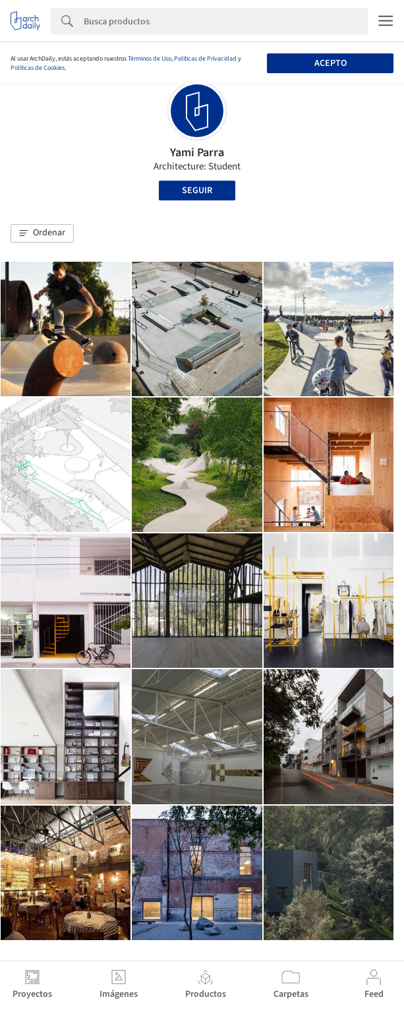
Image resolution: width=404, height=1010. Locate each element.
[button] (42, 233)
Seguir (197, 190)
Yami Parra (197, 152)
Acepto (330, 63)
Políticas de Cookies (38, 68)
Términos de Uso (149, 58)
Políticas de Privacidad (205, 58)
